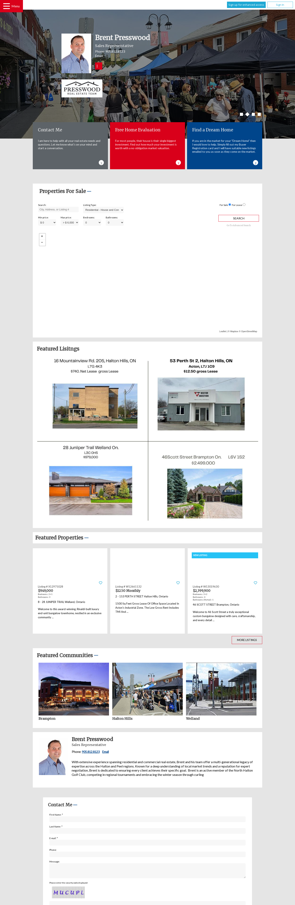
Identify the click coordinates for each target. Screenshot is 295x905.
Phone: (53, 850)
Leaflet (222, 331)
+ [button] (42, 237)
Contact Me (50, 129)
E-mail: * (53, 838)
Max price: (66, 217)
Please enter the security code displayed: (68, 885)
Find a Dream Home (212, 129)
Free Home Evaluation (137, 129)
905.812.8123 (115, 51)
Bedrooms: (89, 217)
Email (99, 56)
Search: (42, 205)
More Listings (247, 640)
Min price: (43, 217)
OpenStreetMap (249, 331)
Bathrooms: (112, 217)
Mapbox (234, 331)
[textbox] (58, 209)
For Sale (224, 205)
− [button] (42, 243)
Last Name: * (55, 826)
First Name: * (56, 814)
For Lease (237, 205)
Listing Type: (89, 205)
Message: (54, 861)
